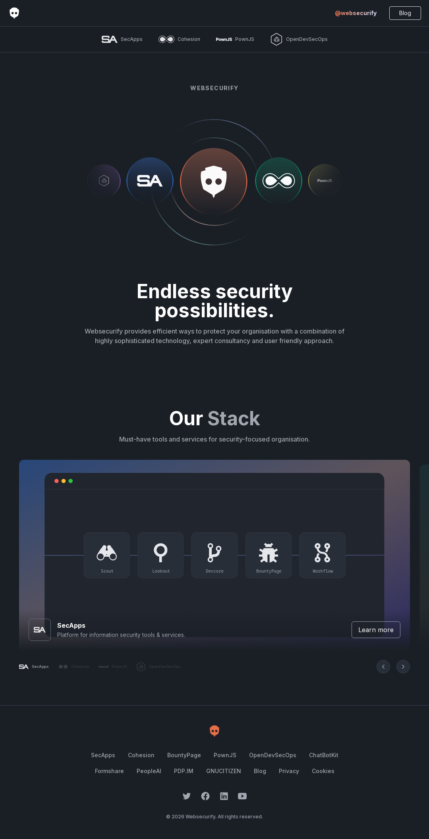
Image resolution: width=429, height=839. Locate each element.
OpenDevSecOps (272, 755)
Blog (405, 13)
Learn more (376, 630)
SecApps (103, 755)
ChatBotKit (323, 755)
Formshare (109, 771)
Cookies (323, 771)
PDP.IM (183, 771)
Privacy (289, 771)
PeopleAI (149, 771)
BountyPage (184, 755)
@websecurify (356, 13)
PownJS (225, 755)
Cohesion (141, 755)
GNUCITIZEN (223, 771)
